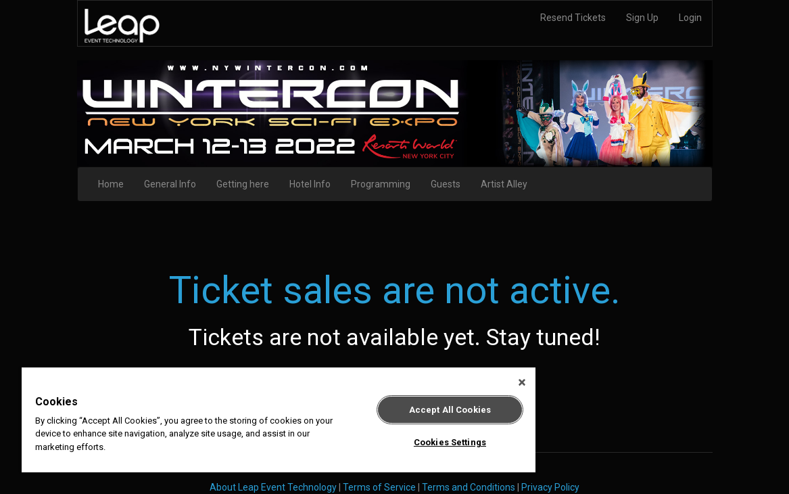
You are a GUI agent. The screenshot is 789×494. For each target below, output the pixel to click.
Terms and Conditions (468, 487)
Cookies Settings (450, 442)
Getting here (242, 184)
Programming (380, 184)
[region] (278, 419)
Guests (445, 184)
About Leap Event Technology (273, 487)
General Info (170, 184)
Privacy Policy (550, 487)
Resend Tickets (573, 17)
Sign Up (642, 17)
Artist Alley (504, 184)
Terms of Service (379, 487)
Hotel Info (310, 184)
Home (111, 184)
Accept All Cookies (450, 410)
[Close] (522, 382)
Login (690, 17)
